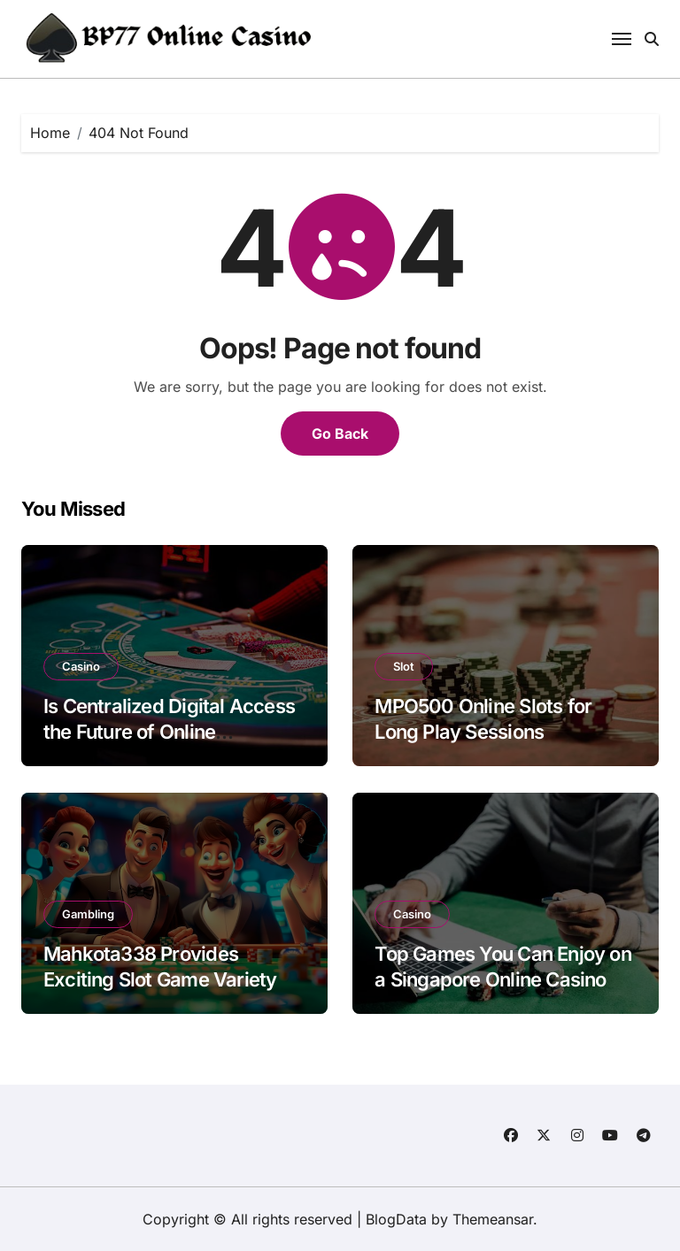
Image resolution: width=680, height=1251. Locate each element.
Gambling (88, 914)
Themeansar (492, 1219)
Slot (403, 666)
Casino (81, 666)
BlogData (396, 1219)
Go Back (340, 433)
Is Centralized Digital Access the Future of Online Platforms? (169, 731)
